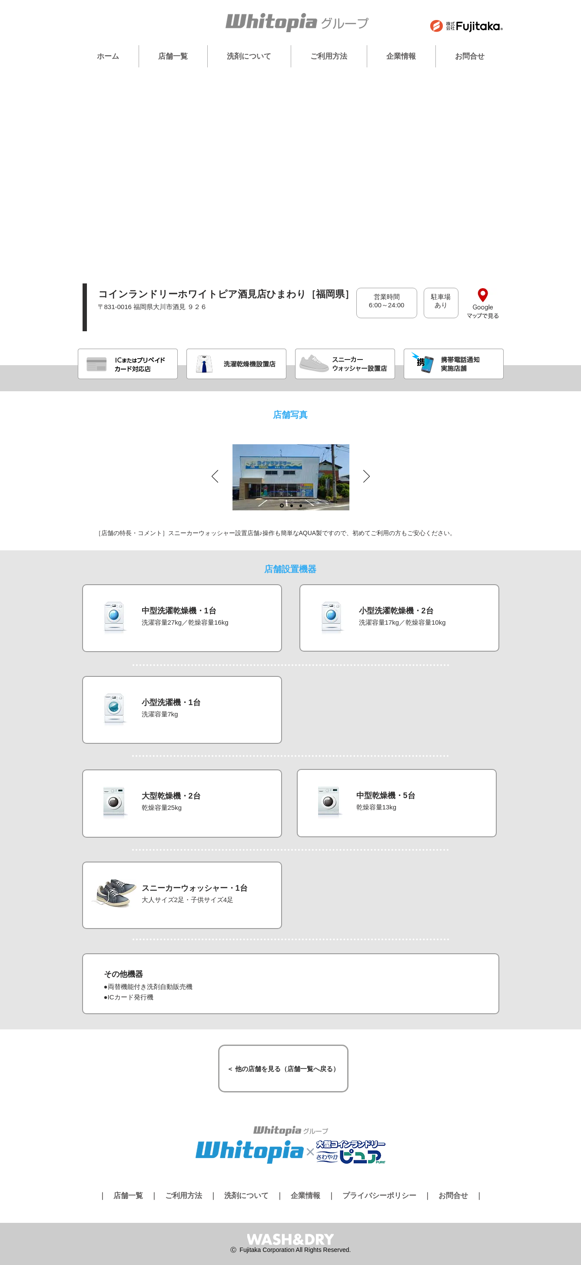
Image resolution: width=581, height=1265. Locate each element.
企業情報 (305, 1196)
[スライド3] (300, 505)
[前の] (215, 477)
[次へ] (366, 477)
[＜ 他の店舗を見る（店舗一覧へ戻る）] (283, 1068)
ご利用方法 (183, 1196)
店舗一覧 (128, 1196)
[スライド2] (291, 505)
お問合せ (453, 1196)
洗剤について (246, 1196)
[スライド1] (282, 506)
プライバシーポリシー (379, 1196)
